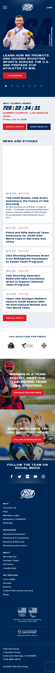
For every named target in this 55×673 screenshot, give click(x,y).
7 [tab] (41, 86)
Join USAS (9, 579)
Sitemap (8, 523)
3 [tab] (17, 86)
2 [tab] (11, 86)
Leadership (9, 568)
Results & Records (13, 542)
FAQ (5, 511)
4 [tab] (23, 86)
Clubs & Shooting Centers (18, 590)
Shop (6, 594)
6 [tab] (35, 86)
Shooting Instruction (15, 545)
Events (7, 587)
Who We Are (10, 556)
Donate (7, 583)
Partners (8, 564)
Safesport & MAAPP (14, 519)
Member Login (11, 515)
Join (49, 8)
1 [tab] (6, 86)
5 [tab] (29, 86)
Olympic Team (11, 560)
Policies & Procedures (16, 538)
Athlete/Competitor (14, 534)
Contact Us (9, 508)
